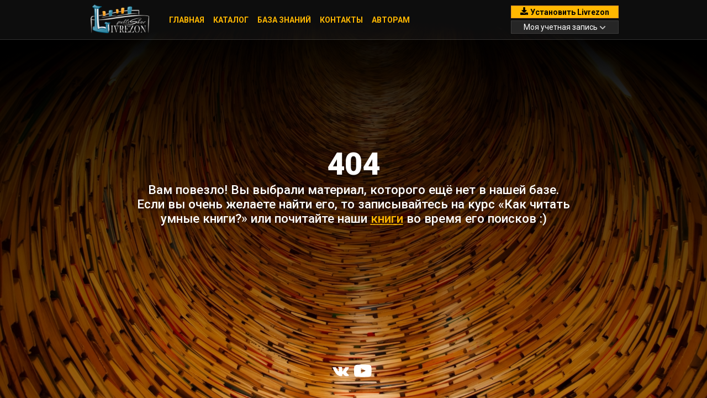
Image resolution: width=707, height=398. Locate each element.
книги (387, 218)
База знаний (284, 19)
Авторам (391, 19)
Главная (186, 19)
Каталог (231, 19)
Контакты (341, 19)
